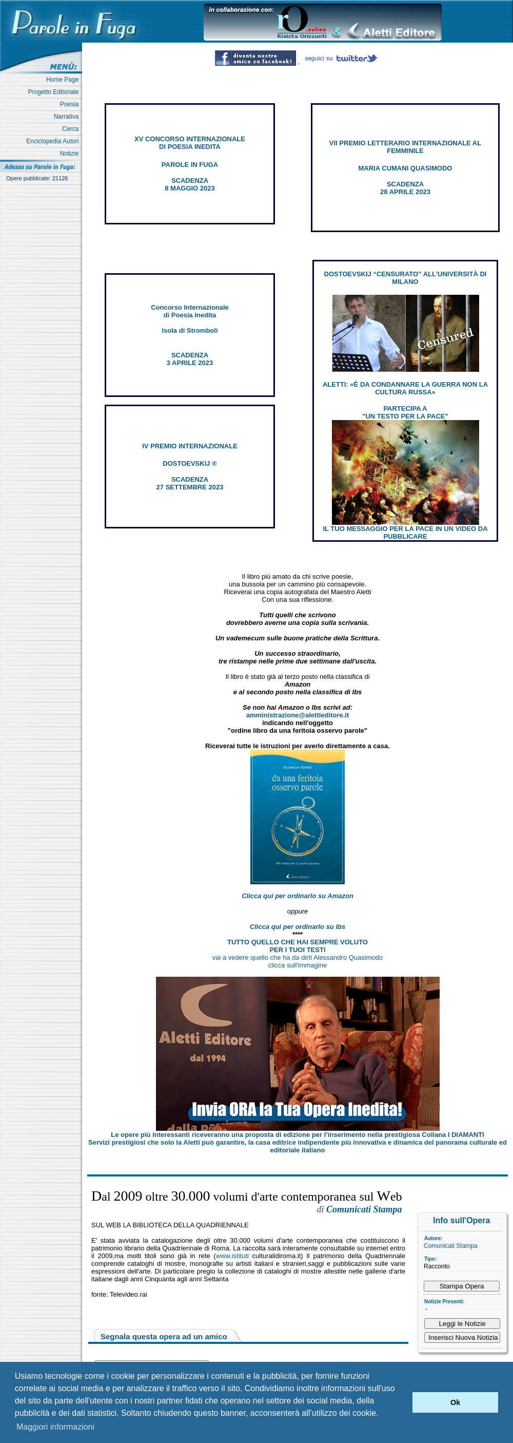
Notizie (71, 153)
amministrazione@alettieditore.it (297, 715)
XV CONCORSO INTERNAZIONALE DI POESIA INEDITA (189, 142)
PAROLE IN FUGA (190, 164)
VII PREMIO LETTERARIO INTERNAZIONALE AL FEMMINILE (405, 147)
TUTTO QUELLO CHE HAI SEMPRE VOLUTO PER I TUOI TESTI (297, 946)
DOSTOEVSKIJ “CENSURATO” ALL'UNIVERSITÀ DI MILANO (405, 278)
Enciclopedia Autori (54, 141)
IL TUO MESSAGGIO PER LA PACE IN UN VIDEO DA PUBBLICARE (405, 532)
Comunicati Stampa (451, 1245)
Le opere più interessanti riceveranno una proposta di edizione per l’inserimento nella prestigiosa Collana (297, 1134)
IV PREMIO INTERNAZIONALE (190, 446)
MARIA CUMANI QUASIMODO (405, 168)
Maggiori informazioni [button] (55, 1426)
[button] (402, 1402)
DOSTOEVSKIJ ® (189, 463)
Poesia (71, 104)
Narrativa (68, 116)
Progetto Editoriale (55, 92)
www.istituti (232, 1256)
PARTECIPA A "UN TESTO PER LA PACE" (405, 412)
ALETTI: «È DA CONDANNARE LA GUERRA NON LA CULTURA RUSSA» (405, 388)
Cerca (72, 128)
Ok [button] (455, 1402)
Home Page (64, 79)
